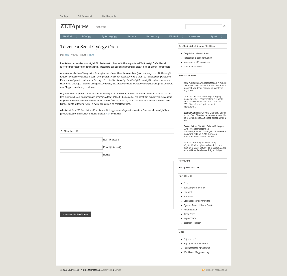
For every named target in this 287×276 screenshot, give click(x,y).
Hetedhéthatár (190, 209)
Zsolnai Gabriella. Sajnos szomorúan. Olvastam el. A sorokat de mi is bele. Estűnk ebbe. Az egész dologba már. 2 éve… (205, 117)
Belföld (67, 36)
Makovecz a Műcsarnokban (197, 62)
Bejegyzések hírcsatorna (196, 243)
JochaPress (189, 214)
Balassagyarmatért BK (194, 187)
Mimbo (118, 270)
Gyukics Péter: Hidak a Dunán (198, 205)
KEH (108, 113)
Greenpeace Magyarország (197, 201)
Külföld (173, 36)
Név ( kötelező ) (111, 139)
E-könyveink (85, 16)
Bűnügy (86, 36)
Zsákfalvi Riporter (192, 223)
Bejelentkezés (190, 239)
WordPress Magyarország (196, 252)
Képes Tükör (190, 218)
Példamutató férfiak (193, 66)
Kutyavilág (152, 36)
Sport (213, 36)
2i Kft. (186, 183)
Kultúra (131, 36)
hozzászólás (221, 270)
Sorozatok (194, 36)
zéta (67, 55)
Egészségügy (109, 36)
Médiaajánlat (109, 16)
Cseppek (188, 192)
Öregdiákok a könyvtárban (196, 53)
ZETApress (74, 26)
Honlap (106, 154)
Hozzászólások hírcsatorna (197, 248)
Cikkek (209, 270)
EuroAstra (188, 196)
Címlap (64, 16)
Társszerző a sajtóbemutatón (198, 58)
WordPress (106, 270)
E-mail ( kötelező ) (112, 147)
